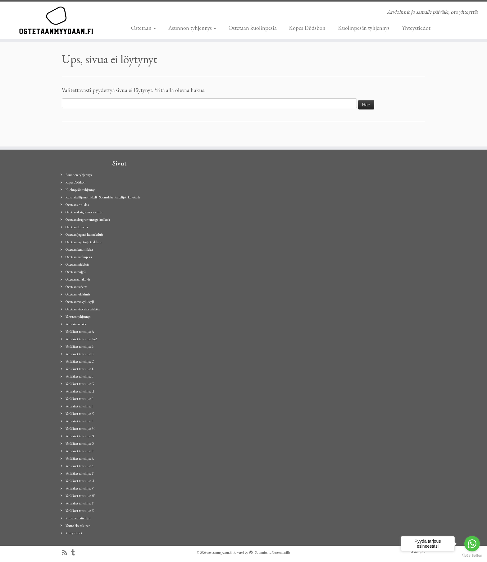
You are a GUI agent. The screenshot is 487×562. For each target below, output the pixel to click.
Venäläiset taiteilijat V (80, 488)
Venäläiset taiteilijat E (80, 369)
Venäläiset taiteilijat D (80, 361)
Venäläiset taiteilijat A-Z (81, 339)
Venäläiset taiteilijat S (79, 466)
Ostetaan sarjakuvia (78, 279)
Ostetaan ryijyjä (76, 272)
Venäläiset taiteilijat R (80, 458)
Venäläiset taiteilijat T (80, 473)
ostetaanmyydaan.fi (219, 552)
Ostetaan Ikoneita (77, 227)
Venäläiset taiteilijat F (79, 376)
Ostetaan (143, 27)
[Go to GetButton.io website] (472, 556)
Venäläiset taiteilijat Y (80, 503)
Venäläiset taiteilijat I (79, 399)
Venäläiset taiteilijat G (80, 384)
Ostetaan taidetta (76, 287)
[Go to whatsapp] (472, 543)
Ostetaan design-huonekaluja (84, 212)
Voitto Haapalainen (78, 525)
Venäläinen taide (76, 324)
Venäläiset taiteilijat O (80, 443)
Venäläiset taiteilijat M (80, 428)
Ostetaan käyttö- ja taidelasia (84, 242)
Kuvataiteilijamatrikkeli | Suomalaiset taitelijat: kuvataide (103, 197)
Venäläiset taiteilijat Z (80, 511)
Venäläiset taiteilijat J (79, 406)
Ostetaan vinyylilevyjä (80, 302)
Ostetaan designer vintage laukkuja (88, 219)
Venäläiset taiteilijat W (80, 496)
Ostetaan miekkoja (77, 264)
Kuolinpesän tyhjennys (363, 27)
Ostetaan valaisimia (78, 294)
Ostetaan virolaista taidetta (83, 309)
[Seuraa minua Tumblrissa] (75, 553)
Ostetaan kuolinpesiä (252, 27)
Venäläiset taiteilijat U (80, 481)
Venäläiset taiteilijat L (79, 421)
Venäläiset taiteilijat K (80, 413)
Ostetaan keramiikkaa (79, 249)
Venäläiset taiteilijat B (79, 346)
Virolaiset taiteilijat (78, 518)
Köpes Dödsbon (307, 27)
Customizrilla (281, 552)
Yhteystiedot (416, 27)
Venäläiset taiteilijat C (80, 354)
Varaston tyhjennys (78, 316)
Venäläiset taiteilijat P (79, 451)
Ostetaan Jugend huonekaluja (84, 234)
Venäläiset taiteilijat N (80, 436)
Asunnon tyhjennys (192, 27)
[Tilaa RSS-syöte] (66, 553)
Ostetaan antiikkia (77, 204)
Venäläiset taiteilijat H (80, 391)
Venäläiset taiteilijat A (80, 331)
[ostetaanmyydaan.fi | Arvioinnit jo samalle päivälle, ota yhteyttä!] (56, 20)
